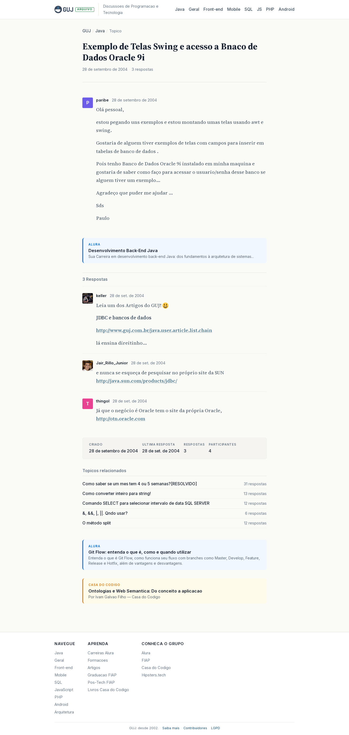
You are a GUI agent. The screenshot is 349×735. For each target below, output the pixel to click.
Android (286, 9)
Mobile (233, 9)
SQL (249, 9)
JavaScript (63, 689)
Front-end (63, 667)
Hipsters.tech (154, 675)
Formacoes (98, 660)
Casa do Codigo (156, 667)
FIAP (146, 660)
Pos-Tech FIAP (101, 682)
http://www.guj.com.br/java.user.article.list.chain (154, 330)
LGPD (215, 728)
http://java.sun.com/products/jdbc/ (136, 380)
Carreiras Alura (101, 653)
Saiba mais (171, 728)
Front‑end (213, 9)
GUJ (86, 30)
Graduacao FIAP (102, 675)
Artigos (94, 667)
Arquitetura (64, 712)
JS (259, 9)
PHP (270, 9)
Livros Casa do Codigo (108, 689)
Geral (194, 9)
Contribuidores (195, 728)
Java (180, 9)
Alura (146, 653)
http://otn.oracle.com (120, 418)
